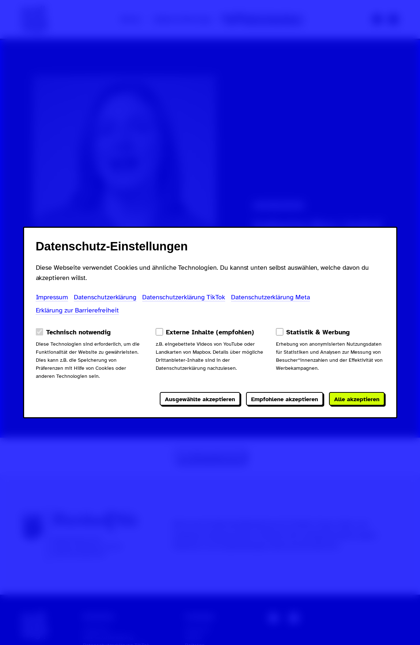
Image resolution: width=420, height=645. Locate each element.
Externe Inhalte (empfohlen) (210, 332)
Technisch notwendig (78, 332)
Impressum (52, 297)
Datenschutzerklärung (105, 297)
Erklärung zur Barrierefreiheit (77, 310)
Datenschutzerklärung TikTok (183, 297)
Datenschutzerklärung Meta (270, 297)
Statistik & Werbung (318, 332)
